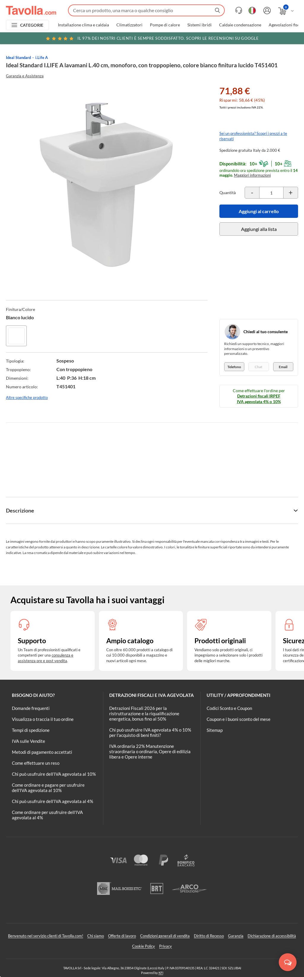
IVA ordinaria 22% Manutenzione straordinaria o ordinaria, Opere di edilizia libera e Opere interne (150, 751)
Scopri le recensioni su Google (152, 38)
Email (283, 367)
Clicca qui (261, 39)
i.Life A (41, 57)
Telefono (234, 367)
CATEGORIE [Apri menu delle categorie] (32, 25)
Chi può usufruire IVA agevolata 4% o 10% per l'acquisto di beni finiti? (150, 732)
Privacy (165, 946)
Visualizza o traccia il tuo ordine (43, 719)
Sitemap (215, 730)
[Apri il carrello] (286, 11)
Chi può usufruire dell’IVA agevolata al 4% (52, 801)
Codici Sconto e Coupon (229, 708)
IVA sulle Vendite (28, 741)
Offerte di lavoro (122, 935)
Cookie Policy (143, 946)
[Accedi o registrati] (266, 10)
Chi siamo (95, 935)
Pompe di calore (165, 25)
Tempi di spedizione (31, 730)
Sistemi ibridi (199, 25)
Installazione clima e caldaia (83, 25)
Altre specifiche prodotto (27, 397)
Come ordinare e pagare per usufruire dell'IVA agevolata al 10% (48, 787)
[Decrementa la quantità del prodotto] (252, 193)
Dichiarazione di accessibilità (272, 935)
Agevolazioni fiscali (286, 25)
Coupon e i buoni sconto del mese (238, 719)
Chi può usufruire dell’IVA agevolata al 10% (54, 774)
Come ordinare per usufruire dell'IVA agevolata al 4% (47, 815)
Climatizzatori (129, 25)
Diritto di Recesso (209, 935)
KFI (161, 973)
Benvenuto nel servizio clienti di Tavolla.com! (45, 935)
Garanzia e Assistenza (25, 76)
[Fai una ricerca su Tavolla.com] (146, 10)
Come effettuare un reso (35, 763)
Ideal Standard (18, 57)
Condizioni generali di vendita (165, 935)
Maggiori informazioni (252, 175)
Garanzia (235, 935)
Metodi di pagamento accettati (42, 752)
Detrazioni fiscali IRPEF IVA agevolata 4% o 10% (259, 398)
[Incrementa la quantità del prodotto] (290, 193)
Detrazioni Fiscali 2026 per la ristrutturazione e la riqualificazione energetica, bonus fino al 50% (144, 713)
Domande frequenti (31, 708)
